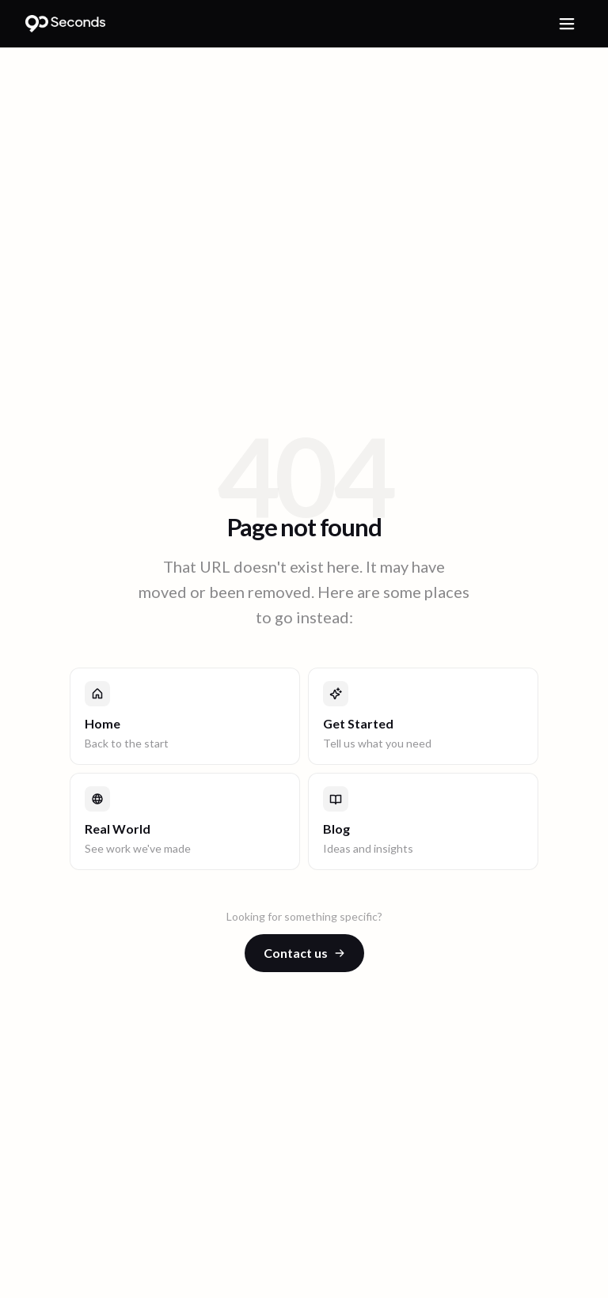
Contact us (304, 952)
